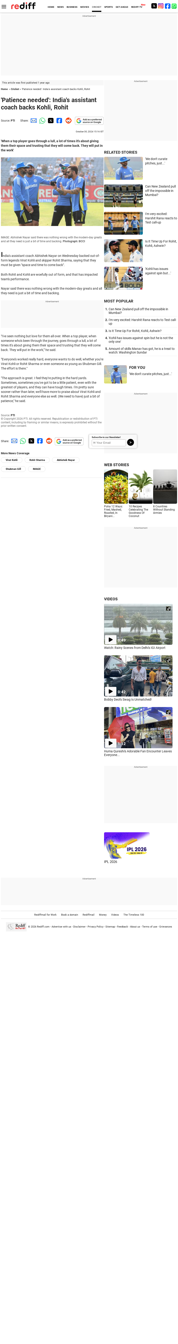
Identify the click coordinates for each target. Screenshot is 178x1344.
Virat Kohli (12, 460)
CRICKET (96, 6)
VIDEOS (111, 599)
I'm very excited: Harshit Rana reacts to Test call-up (161, 218)
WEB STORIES (116, 465)
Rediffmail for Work (45, 914)
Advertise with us (61, 926)
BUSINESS (72, 6)
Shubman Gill (13, 469)
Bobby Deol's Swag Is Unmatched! (128, 699)
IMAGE (37, 469)
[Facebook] (167, 6)
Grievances (165, 926)
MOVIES (84, 6)
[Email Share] (33, 120)
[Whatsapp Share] (41, 120)
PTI (13, 120)
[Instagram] (160, 6)
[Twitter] (154, 6)
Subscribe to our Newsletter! (106, 437)
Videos (115, 914)
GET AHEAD (122, 6)
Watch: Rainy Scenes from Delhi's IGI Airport (134, 648)
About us (135, 926)
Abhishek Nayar (66, 460)
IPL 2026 (110, 862)
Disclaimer (79, 926)
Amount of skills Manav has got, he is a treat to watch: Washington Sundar (142, 350)
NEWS (60, 6)
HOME (51, 6)
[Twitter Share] (50, 120)
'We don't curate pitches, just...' (150, 374)
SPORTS (108, 6)
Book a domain (69, 914)
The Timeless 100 (133, 914)
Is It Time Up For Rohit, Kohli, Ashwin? (135, 331)
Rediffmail (88, 914)
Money (103, 914)
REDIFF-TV (136, 6)
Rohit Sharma (37, 460)
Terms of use (149, 926)
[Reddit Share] (67, 120)
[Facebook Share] (59, 120)
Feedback (122, 926)
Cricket (15, 89)
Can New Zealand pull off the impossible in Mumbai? (160, 191)
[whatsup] (174, 6)
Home (4, 89)
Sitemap (110, 926)
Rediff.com (43, 926)
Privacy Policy (95, 926)
